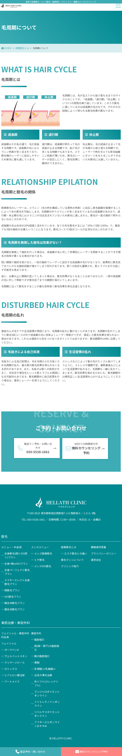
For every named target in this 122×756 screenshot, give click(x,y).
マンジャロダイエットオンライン (47, 693)
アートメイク (12, 681)
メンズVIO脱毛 (42, 566)
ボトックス (10, 669)
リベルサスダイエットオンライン (47, 714)
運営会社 (96, 560)
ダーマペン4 (11, 650)
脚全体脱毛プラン (14, 609)
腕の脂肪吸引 (42, 656)
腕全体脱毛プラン (14, 603)
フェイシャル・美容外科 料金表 (15, 635)
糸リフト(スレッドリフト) (46, 683)
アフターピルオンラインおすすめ (47, 724)
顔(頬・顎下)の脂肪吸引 (46, 648)
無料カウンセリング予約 (91, 751)
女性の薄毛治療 (43, 675)
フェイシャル (9, 643)
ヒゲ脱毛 (39, 560)
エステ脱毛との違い (75, 553)
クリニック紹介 (70, 566)
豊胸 (36, 662)
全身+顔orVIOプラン (16, 563)
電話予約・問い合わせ (30, 751)
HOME (7, 48)
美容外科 (36, 633)
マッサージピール (14, 662)
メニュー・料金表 (11, 547)
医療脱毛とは (22, 48)
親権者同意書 (98, 547)
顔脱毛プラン (12, 590)
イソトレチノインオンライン (47, 703)
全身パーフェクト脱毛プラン (17, 572)
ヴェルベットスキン (15, 656)
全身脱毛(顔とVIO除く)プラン (15, 555)
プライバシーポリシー (103, 553)
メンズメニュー (40, 547)
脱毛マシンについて (72, 560)
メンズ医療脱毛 (43, 553)
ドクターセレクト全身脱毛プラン (17, 582)
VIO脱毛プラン (12, 596)
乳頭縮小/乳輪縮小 (45, 669)
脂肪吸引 (39, 639)
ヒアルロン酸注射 (14, 675)
